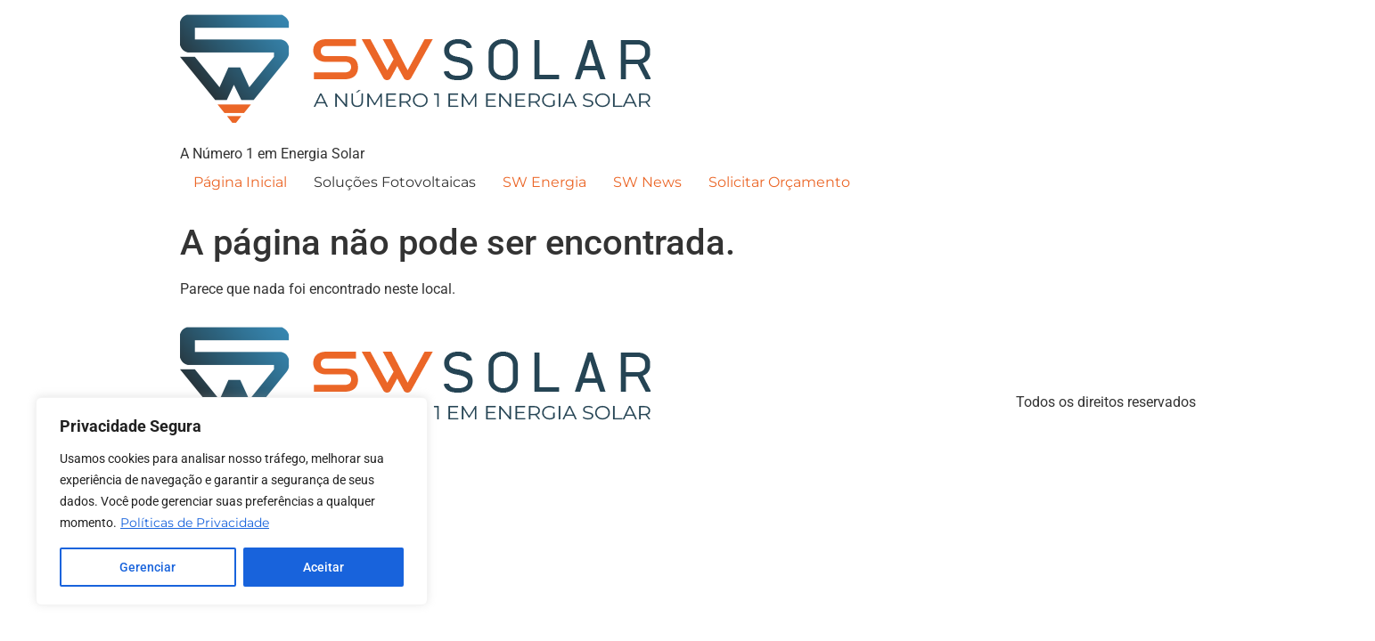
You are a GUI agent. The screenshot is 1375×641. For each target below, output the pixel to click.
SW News (647, 182)
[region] (232, 501)
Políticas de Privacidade (194, 523)
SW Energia (544, 182)
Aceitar (323, 567)
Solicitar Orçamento (779, 182)
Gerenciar (147, 567)
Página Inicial (240, 182)
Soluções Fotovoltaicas (395, 182)
